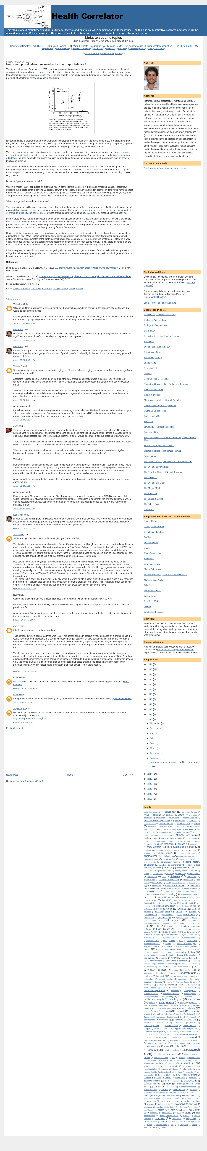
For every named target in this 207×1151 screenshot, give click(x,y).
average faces (166, 826)
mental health (150, 988)
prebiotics (166, 1034)
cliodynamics (192, 856)
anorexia (193, 820)
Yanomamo (149, 509)
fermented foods (186, 897)
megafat (194, 985)
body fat (189, 835)
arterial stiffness (166, 823)
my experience (166, 1002)
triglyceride (151, 1101)
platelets (157, 1028)
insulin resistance (163, 949)
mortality (169, 996)
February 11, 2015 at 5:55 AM (24, 671)
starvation (177, 1081)
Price (149, 1037)
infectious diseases (152, 946)
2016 (150, 714)
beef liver (189, 829)
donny (16, 626)
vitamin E (154, 1113)
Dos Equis (157, 882)
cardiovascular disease (180, 846)
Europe (197, 888)
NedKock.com (151, 168)
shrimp (175, 1069)
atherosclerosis (183, 823)
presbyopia (178, 1034)
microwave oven (151, 994)
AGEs (146, 815)
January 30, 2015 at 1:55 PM (24, 323)
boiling (164, 838)
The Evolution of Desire (154, 483)
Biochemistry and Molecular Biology (160, 314)
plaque (147, 1028)
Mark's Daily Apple (152, 569)
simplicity (189, 1072)
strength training (152, 1083)
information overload (188, 946)
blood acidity (156, 835)
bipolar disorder (182, 832)
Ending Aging (150, 362)
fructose (185, 906)
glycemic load (167, 914)
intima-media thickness (154, 955)
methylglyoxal (190, 990)
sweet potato (179, 1089)
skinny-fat (161, 1075)
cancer (181, 844)
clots (146, 859)
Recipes (122, 48)
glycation (192, 911)
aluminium (193, 815)
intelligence (177, 949)
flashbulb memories (161, 903)
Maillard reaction (166, 979)
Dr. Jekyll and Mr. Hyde (175, 882)
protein (72, 288)
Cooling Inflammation (154, 526)
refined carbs (153, 1050)
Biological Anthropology (155, 320)
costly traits (182, 868)
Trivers (169, 1101)
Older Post (128, 775)
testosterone (160, 1092)
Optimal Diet (192, 1014)
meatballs (148, 985)
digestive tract (149, 880)
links (185, 970)
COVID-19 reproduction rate (159, 871)
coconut (154, 859)
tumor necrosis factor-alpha (188, 1101)
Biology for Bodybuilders (155, 325)
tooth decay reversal (152, 1098)
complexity (163, 865)
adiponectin (170, 812)
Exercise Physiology (153, 357)
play (165, 1028)
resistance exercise (165, 1054)
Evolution (97, 48)
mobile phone (190, 994)
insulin (147, 949)
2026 (150, 664)
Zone (163, 1127)
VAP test (193, 1104)
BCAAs (157, 829)
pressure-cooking (193, 1034)
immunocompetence (152, 944)
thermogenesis (150, 1095)
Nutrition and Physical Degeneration (160, 405)
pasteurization (179, 1023)
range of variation (189, 1040)
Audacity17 (18, 534)
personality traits (151, 1025)
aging (155, 815)
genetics (182, 908)
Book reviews (62, 48)
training (178, 1098)
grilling (194, 917)
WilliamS (17, 304)
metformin (175, 991)
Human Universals (152, 394)
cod (164, 859)
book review (191, 838)
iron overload (150, 958)
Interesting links (137, 48)
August (154, 733)
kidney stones (183, 964)
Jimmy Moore (156, 961)
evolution (152, 891)
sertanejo (164, 1069)
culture (146, 874)
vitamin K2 (167, 1112)
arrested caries (150, 823)
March (153, 748)
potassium (171, 1031)
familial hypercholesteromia (154, 894)
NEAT (176, 1005)
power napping (153, 1034)
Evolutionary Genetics (154, 352)
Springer (148, 285)
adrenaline (186, 812)
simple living (177, 1072)
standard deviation (152, 1081)
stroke (179, 1084)
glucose (178, 911)
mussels (152, 1003)
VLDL (188, 1112)
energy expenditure (163, 888)
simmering (164, 1072)
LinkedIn (174, 168)
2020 (150, 694)
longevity (185, 973)
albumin (171, 815)
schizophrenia (149, 1066)
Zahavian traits (150, 1127)
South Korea (180, 1078)
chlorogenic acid (188, 853)
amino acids (174, 818)
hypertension (168, 938)
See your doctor (156, 48)
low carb (160, 976)
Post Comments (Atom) (31, 781)
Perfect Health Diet (152, 416)
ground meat (150, 920)
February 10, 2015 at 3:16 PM (24, 620)
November (155, 723)
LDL (197, 966)
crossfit (194, 871)
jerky (193, 958)
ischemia (163, 958)
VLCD (179, 1113)
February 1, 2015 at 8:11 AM (24, 528)
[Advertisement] (29, 751)
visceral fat (162, 1110)
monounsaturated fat (152, 996)
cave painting (190, 850)
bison (146, 835)
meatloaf (160, 985)
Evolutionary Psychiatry (154, 532)
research (79, 288)
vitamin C (186, 1110)
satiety (172, 1063)
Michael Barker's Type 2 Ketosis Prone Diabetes (165, 574)
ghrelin (194, 909)
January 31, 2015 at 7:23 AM (24, 420)
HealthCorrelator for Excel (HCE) (26, 46)
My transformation (134, 46)
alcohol (181, 815)
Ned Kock (18, 329)
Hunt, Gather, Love (152, 553)
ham (174, 923)
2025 (150, 669)
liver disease (161, 973)
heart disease (163, 929)
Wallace (186, 1116)
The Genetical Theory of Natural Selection (163, 472)
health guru (172, 926)
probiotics (177, 1037)
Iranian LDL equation (187, 955)
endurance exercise (21, 288)
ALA (163, 815)
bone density (176, 838)
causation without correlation (168, 850)
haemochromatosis (151, 923)
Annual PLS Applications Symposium (103, 53)
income (168, 944)
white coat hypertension (180, 1122)
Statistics (110, 48)
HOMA (183, 932)
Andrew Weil (180, 821)
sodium (168, 1077)
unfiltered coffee (164, 1104)
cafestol (197, 841)
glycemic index (150, 914)
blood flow (169, 835)
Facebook (164, 168)
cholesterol (150, 855)
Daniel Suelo (158, 874)
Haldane (166, 923)
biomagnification (164, 832)
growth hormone (171, 920)
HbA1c (194, 923)
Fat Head (148, 537)
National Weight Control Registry (157, 1005)
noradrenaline (160, 1008)
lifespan (175, 970)
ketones (160, 964)
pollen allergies (150, 1031)
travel (198, 1098)
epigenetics (186, 888)
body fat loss (150, 838)
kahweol (194, 961)
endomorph (156, 885)
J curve (174, 958)
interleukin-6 (167, 952)
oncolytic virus (166, 1014)
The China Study (183, 46)
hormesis (193, 932)
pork (161, 1031)
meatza (171, 985)
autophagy (152, 826)
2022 (150, 684)
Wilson (149, 1125)
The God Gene (150, 477)
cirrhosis (180, 856)
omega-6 (180, 1011)
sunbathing (170, 1087)
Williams (196, 1122)
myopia (183, 1003)
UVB (183, 1104)
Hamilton (183, 923)
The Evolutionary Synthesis (156, 467)
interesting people (193, 949)
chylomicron (168, 856)
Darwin (169, 873)
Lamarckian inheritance (182, 967)
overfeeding (164, 1020)
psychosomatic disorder (154, 1040)
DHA (164, 877)
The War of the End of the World (183, 1092)
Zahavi (194, 1125)
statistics (189, 1080)
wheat (164, 1121)
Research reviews (81, 48)
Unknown (18, 677)
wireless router (161, 1125)
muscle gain (36, 288)
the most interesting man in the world (175, 649)
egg (145, 885)
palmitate (147, 1023)
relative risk (169, 1050)
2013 (150, 779)
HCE (146, 926)
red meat (179, 1046)
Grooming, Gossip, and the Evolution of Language (166, 384)
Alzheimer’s (160, 818)
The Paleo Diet (150, 493)
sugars (157, 1086)
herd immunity (182, 929)
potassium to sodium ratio (190, 1031)
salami (178, 1060)
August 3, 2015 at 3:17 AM (23, 722)
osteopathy (193, 1017)
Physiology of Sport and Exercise (159, 427)
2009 (150, 799)
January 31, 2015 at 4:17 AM (24, 400)
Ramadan (174, 1040)
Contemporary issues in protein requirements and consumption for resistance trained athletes (85, 276)
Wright (173, 1125)
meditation (182, 985)
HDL (158, 926)
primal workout (162, 1037)
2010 (150, 793)
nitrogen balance (60, 288)
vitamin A (175, 1110)
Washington (176, 1119)
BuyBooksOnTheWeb (154, 297)
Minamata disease (171, 994)
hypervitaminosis (188, 938)
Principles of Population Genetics (159, 445)
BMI (178, 835)
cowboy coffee (181, 871)
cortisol (168, 867)
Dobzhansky (188, 880)
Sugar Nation (150, 456)
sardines (159, 1063)
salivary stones (191, 1060)
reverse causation (161, 1058)
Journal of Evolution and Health (106, 46)
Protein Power (150, 596)
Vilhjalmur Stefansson (188, 1107)
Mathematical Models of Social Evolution (162, 400)
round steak (152, 1060)
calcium (150, 844)
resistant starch (190, 1054)
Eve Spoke (149, 341)
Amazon (191, 282)
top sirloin (167, 1098)
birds (195, 832)
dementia (180, 873)
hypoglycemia (169, 940)
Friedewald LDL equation (166, 906)
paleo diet (191, 1019)
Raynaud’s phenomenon (155, 1043)
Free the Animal (151, 542)
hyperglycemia (149, 938)
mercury (164, 988)
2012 (150, 783)
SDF (162, 1066)
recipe (167, 1046)
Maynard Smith (182, 982)
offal (145, 1011)
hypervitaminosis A (151, 941)
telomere (193, 1090)
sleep (170, 1075)
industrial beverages (186, 943)
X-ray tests (184, 1125)
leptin (163, 970)
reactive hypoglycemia (180, 1043)
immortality (192, 940)
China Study (165, 853)
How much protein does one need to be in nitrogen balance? (46, 64)
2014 (150, 774)
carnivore (147, 850)
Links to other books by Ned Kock (160, 303)
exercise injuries (173, 891)
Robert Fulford (194, 1058)
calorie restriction (165, 844)
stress (168, 1083)
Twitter (183, 168)
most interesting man (187, 996)
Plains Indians (189, 1025)
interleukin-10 (152, 952)
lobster (173, 973)
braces (146, 841)
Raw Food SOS (151, 601)
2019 (150, 699)
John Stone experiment (176, 961)
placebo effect (171, 1025)
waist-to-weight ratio (169, 1115)
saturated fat (187, 1063)
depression (152, 876)
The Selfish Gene (151, 504)
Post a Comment (14, 728)
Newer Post (12, 775)
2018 (150, 704)
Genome (148, 373)
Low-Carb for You (152, 564)
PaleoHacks (149, 585)
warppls (160, 1118)
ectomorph (193, 882)
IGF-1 (181, 941)
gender (159, 909)
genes (169, 908)
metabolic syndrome (154, 990)
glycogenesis (149, 917)
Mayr (195, 982)
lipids (193, 970)
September (156, 728)
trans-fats (188, 1098)
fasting (172, 894)
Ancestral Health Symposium (157, 820)
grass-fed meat (182, 917)
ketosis (171, 964)
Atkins (197, 823)
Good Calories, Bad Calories (157, 378)
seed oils (187, 1066)
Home (70, 775)
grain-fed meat (164, 917)
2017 (150, 709)
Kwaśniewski (163, 967)
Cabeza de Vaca (183, 841)
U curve (150, 1104)
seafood (173, 1066)
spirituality (193, 1078)
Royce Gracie (166, 1060)
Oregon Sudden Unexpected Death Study (160, 1017)
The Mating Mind (152, 488)
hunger (157, 935)
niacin (186, 1005)
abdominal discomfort (152, 812)
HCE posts (51, 46)
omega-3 (166, 1011)
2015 (150, 719)
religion (180, 1050)
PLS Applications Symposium (183, 1028)
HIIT (155, 932)
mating (169, 982)
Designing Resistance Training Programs (162, 336)
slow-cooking (181, 1075)
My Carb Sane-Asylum (154, 580)
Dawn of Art (149, 330)
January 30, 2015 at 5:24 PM (24, 360)
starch (166, 1081)
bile (153, 832)
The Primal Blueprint (153, 499)
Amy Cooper (19, 708)
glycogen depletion (186, 914)
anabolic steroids (190, 818)
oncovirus (179, 1014)
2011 (150, 788)
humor (147, 935)
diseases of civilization (169, 879)
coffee (172, 859)
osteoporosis (149, 1020)
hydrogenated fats (189, 935)
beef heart (176, 829)
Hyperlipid (149, 558)
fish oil (165, 900)
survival (164, 1089)
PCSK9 (193, 1023)
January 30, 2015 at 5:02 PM (24, 340)
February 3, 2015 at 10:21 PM (24, 588)
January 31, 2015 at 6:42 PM (24, 508)
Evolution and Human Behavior (158, 346)
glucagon (147, 912)
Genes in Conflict (152, 368)
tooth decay (191, 1095)
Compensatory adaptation (159, 46)
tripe (162, 1101)
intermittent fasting (185, 952)
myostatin (193, 1003)
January (154, 758)
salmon (147, 1063)
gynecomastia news (121, 698)
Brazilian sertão (159, 841)
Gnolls (147, 548)
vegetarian (148, 1107)
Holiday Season (168, 932)
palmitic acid (162, 1023)
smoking (147, 1077)
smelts (194, 1075)
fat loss (148, 897)
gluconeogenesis (162, 911)
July (152, 738)
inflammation (169, 946)
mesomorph (176, 988)
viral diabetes (149, 1110)
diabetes (175, 876)
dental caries (194, 873)
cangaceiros (195, 844)
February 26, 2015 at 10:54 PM (25, 688)
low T (172, 976)
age (195, 812)
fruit (194, 906)
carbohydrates (154, 847)
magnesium (148, 979)
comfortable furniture (170, 862)
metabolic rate (191, 988)
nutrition (172, 1008)
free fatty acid (186, 903)
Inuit (171, 955)
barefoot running (182, 826)
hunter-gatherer (171, 935)
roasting (182, 1058)
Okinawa (154, 1011)
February (155, 753)
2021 (150, 689)
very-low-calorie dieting (165, 1107)
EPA (177, 888)
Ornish (182, 1017)
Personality (149, 421)
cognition (182, 859)
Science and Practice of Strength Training (162, 451)
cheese (147, 853)
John (15, 426)
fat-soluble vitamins (166, 897)
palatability (178, 1020)
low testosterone (183, 976)
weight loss (191, 1118)
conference (176, 865)
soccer (158, 1078)
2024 (150, 674)
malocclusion (183, 979)
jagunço (185, 958)
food (174, 903)
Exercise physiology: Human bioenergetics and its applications (87, 268)
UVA (176, 1104)
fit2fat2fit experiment (189, 900)
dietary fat (191, 876)
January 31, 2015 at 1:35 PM (24, 486)
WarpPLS (64, 46)
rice (173, 1057)
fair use (152, 635)
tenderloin (148, 1092)
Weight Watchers (150, 1122)
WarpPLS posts (80, 46)
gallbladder (148, 909)
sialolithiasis (186, 1069)
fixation (147, 903)
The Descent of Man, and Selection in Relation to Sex (168, 461)
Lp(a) (195, 976)
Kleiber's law (149, 967)
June (153, 743)
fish (155, 900)
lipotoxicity (148, 973)
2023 (150, 679)
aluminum (148, 818)
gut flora (192, 920)
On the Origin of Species (155, 411)
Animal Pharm (150, 521)
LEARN (153, 970)
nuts (182, 1008)
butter (171, 841)
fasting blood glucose (189, 894)
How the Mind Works (153, 389)
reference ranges (193, 1046)
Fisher (174, 900)
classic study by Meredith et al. (36, 75)
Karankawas (149, 964)
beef (166, 829)
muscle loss (47, 288)
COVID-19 (195, 868)
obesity (191, 1008)
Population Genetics (153, 432)
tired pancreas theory (171, 1095)
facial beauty (191, 891)
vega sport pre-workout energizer (29, 718)
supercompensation (187, 1087)
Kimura (194, 964)
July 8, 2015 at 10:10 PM (22, 702)
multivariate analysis (154, 999)
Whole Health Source (153, 612)
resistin (147, 1057)
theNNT (147, 606)
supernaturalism (150, 1090)
